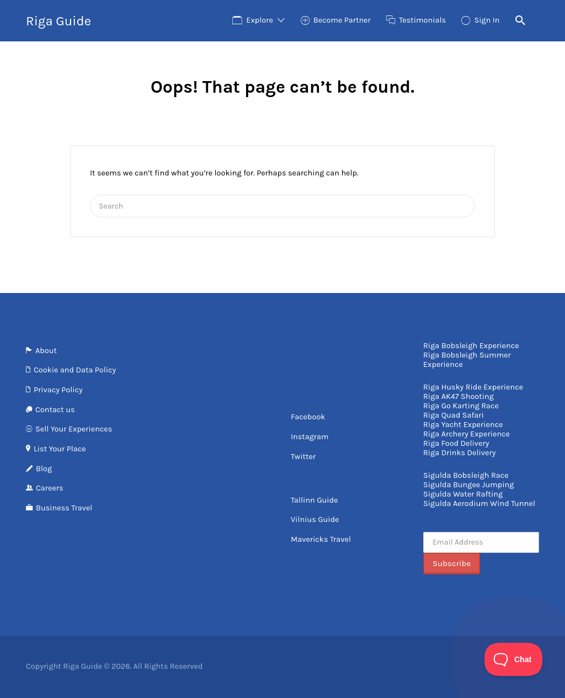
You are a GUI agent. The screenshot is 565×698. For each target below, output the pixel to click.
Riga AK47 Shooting (458, 396)
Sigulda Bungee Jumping (468, 484)
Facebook (308, 417)
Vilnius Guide (315, 519)
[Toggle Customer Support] (513, 659)
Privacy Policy (58, 390)
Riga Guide (58, 21)
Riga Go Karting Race (461, 406)
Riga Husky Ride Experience (473, 387)
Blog (44, 468)
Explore (259, 20)
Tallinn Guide (314, 500)
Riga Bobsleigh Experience (471, 345)
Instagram (310, 436)
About (46, 350)
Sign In (486, 20)
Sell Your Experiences (73, 429)
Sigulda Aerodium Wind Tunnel (479, 503)
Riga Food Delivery (456, 443)
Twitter (303, 456)
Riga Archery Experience (466, 434)
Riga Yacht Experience (463, 424)
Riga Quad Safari (453, 415)
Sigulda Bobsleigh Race (466, 475)
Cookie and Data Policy (75, 370)
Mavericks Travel (321, 539)
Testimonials (422, 20)
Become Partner (342, 20)
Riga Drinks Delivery (459, 452)
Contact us (54, 409)
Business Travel (64, 508)
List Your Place (60, 449)
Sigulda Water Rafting (463, 494)
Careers (49, 488)
